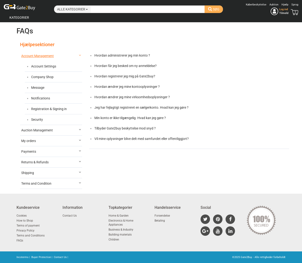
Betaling (160, 220)
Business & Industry (121, 229)
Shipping (51, 172)
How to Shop (25, 220)
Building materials (120, 234)
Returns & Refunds (51, 162)
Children (114, 239)
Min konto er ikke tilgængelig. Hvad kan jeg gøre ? (130, 118)
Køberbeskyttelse (256, 4)
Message (37, 87)
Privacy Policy (25, 230)
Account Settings (43, 66)
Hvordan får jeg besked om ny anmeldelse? (125, 66)
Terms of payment (28, 225)
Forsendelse (162, 215)
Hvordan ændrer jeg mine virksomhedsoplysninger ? (132, 97)
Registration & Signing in (48, 109)
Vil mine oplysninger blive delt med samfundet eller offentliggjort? (141, 139)
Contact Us (70, 215)
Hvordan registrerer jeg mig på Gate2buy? (124, 76)
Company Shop (42, 77)
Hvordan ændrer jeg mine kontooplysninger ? (127, 87)
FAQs (20, 240)
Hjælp (284, 4)
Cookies (22, 215)
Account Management (51, 55)
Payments (51, 151)
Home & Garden (119, 215)
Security (36, 119)
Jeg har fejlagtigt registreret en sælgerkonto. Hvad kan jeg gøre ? (141, 107)
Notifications (40, 98)
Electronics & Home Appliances (121, 222)
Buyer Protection (41, 257)
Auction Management (51, 130)
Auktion (273, 4)
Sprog (294, 4)
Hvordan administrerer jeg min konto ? (122, 55)
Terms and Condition (51, 183)
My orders (51, 140)
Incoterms (23, 257)
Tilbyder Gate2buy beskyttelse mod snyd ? (125, 128)
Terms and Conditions (31, 235)
